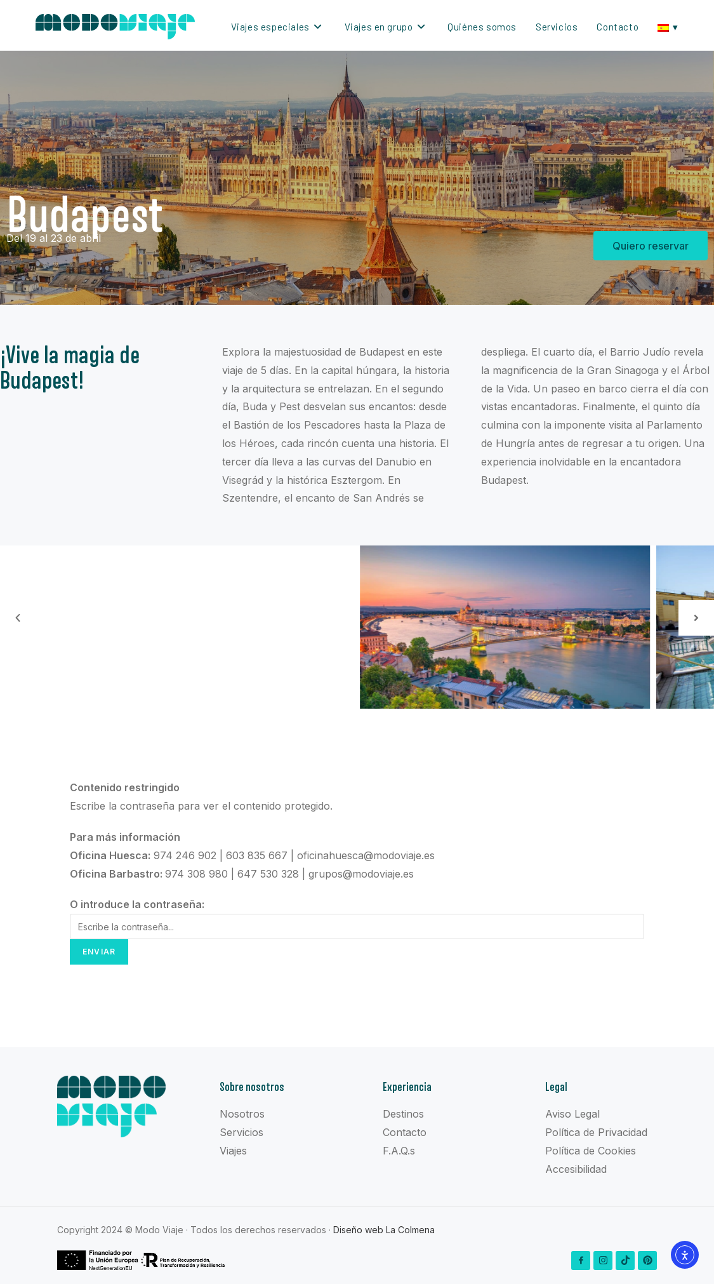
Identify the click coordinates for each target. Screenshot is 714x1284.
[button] (18, 618)
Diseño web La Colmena (384, 1229)
